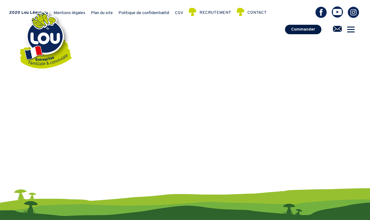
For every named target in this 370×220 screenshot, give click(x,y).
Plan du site (102, 13)
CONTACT (257, 13)
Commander (303, 29)
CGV (179, 13)
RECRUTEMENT (215, 13)
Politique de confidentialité (143, 13)
